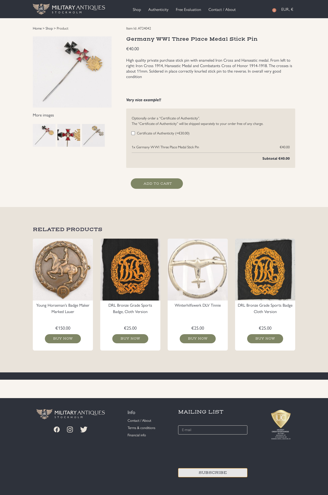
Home (37, 28)
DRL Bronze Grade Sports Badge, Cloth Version (130, 308)
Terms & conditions (141, 427)
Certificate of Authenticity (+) (163, 133)
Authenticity (158, 9)
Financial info (137, 434)
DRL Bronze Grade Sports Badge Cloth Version (265, 308)
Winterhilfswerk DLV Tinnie (198, 305)
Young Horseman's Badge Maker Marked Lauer (63, 308)
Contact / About (222, 9)
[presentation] (212, 451)
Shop (137, 9)
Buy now (63, 339)
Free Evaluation (188, 9)
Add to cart (158, 184)
